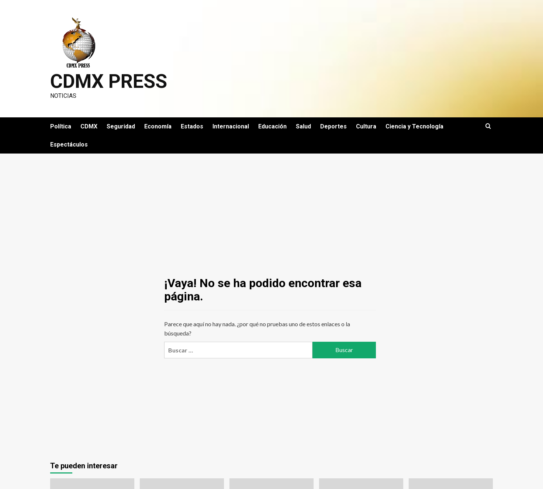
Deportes (333, 126)
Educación (272, 126)
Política (60, 126)
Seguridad (121, 126)
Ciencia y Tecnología (414, 126)
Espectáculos (69, 144)
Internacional (230, 126)
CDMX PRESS (108, 81)
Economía (158, 126)
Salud (303, 126)
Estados (192, 126)
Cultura (366, 126)
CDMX (88, 126)
